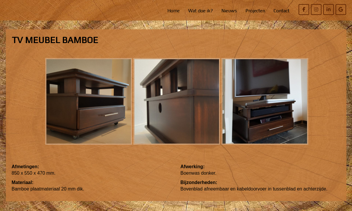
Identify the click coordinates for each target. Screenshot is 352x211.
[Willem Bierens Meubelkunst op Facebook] (304, 9)
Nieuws (229, 10)
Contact (281, 10)
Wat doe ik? (200, 10)
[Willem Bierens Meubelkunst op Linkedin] (328, 9)
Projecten (255, 10)
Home (173, 10)
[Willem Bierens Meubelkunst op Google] (341, 9)
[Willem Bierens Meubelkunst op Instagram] (316, 9)
